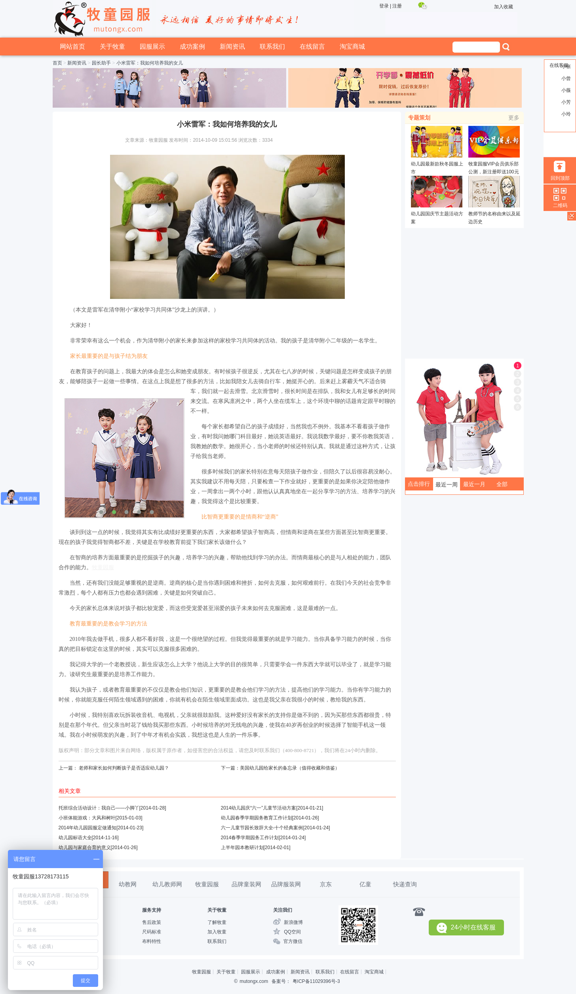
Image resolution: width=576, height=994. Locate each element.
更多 (513, 117)
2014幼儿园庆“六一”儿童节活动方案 (259, 808)
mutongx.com (254, 981)
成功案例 (192, 46)
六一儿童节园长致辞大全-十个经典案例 (262, 828)
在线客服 (558, 65)
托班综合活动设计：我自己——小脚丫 (99, 808)
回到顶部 (560, 178)
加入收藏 (503, 7)
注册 (397, 6)
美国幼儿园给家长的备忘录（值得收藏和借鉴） (290, 768)
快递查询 (405, 884)
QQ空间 (292, 932)
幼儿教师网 (167, 884)
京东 (326, 884)
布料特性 (151, 941)
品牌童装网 (246, 884)
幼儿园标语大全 (75, 837)
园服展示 (152, 46)
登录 (384, 6)
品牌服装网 (286, 884)
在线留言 (312, 46)
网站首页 (72, 46)
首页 (57, 63)
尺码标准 (151, 932)
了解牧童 (216, 922)
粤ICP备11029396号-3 (316, 981)
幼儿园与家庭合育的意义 (85, 847)
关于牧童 (112, 46)
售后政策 (151, 922)
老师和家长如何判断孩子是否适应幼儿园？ (124, 768)
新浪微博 (293, 922)
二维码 (560, 205)
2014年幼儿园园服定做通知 (88, 828)
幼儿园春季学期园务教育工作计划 (256, 818)
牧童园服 (207, 884)
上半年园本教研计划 (242, 847)
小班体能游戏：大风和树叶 (87, 818)
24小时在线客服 (466, 927)
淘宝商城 (352, 46)
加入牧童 (216, 932)
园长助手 (101, 63)
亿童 (365, 884)
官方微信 (292, 941)
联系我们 (272, 46)
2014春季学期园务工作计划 (250, 837)
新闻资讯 (232, 46)
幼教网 (128, 884)
